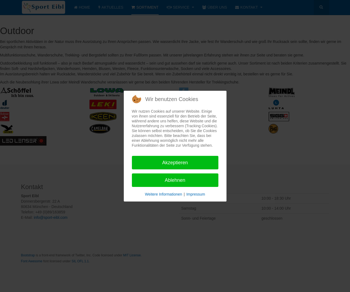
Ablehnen (175, 180)
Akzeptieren (175, 162)
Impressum (195, 194)
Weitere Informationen (163, 194)
